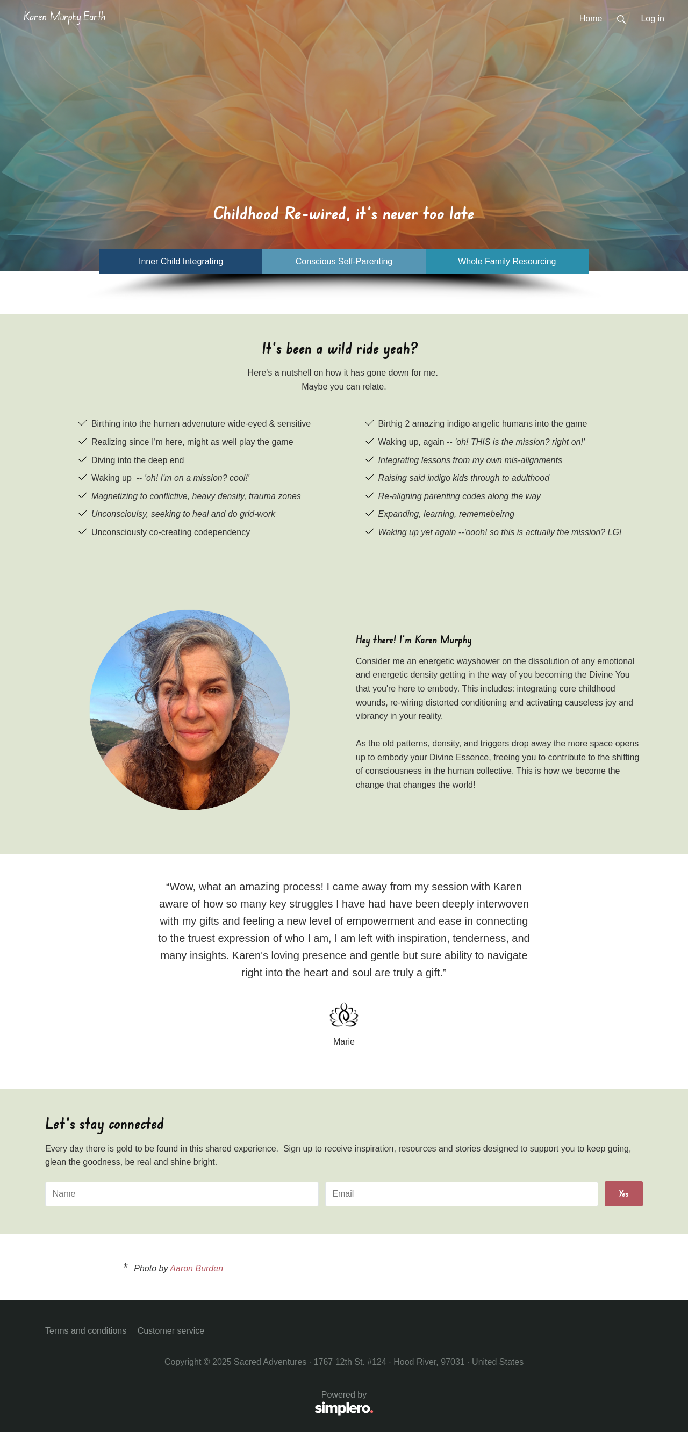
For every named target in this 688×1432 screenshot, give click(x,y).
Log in (652, 18)
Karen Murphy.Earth (64, 16)
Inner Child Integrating (181, 261)
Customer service (171, 1330)
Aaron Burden (196, 1268)
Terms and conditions (85, 1330)
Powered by (209, 1403)
